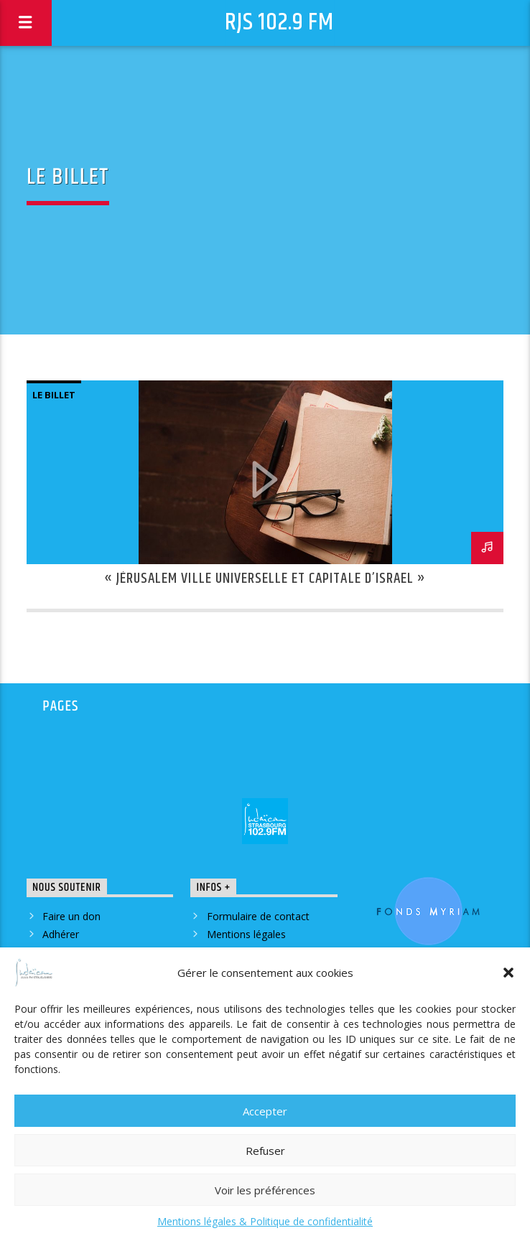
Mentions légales (246, 934)
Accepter (265, 1111)
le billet (53, 394)
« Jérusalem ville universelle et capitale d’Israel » (265, 578)
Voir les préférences (265, 1190)
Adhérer (60, 934)
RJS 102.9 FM (279, 22)
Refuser (265, 1150)
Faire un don (71, 916)
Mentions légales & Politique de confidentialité (265, 1221)
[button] (508, 972)
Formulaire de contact (258, 916)
